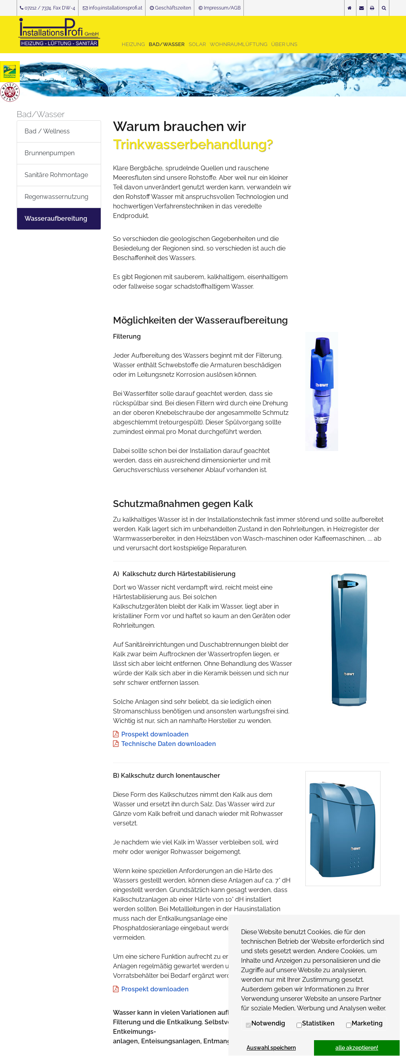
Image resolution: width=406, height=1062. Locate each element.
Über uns (284, 44)
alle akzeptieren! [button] (356, 1047)
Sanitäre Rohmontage (56, 175)
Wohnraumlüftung (238, 44)
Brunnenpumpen (50, 153)
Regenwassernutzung (56, 196)
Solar (197, 44)
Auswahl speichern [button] (271, 1047)
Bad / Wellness (47, 131)
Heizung (133, 44)
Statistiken (315, 1024)
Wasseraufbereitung (56, 218)
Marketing (364, 1024)
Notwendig (265, 1024)
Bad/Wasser (167, 44)
